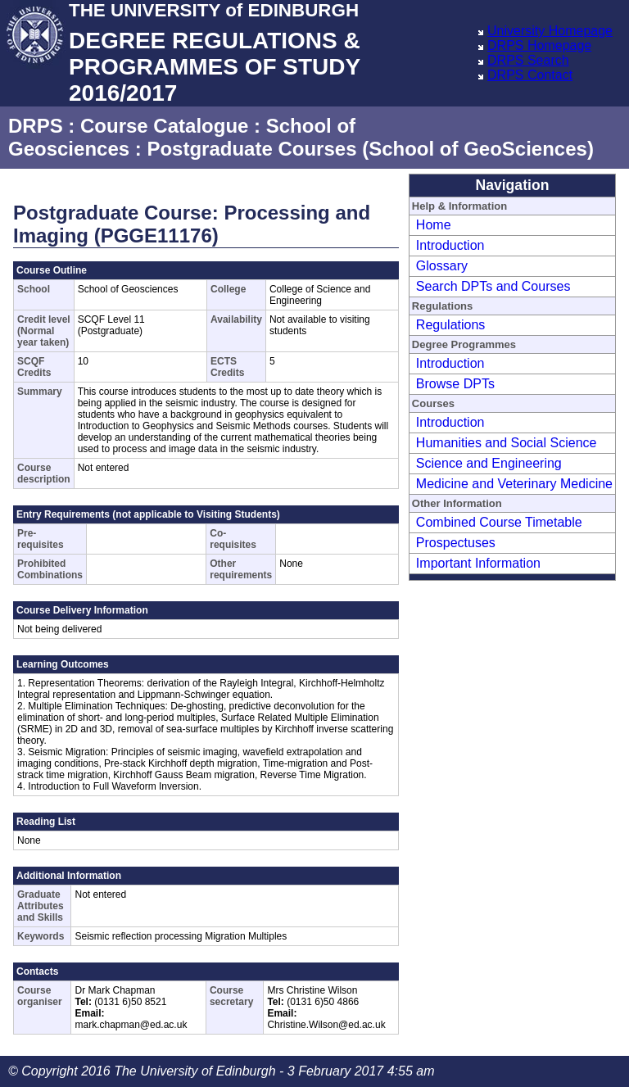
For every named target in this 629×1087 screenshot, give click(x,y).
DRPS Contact (529, 75)
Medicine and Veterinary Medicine (514, 484)
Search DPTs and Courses (493, 286)
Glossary (442, 266)
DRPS (35, 126)
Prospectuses (456, 543)
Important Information (478, 563)
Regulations (451, 325)
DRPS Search (528, 60)
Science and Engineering (489, 463)
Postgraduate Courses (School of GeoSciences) (370, 149)
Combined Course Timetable (499, 522)
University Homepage (550, 31)
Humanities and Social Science (506, 443)
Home (433, 225)
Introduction (450, 245)
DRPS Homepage (539, 45)
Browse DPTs (455, 384)
